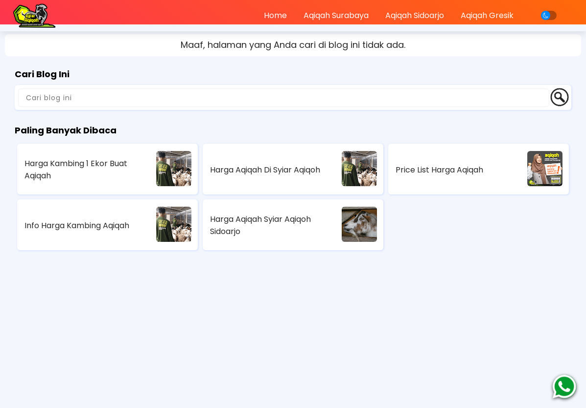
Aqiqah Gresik (487, 15)
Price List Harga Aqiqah (439, 169)
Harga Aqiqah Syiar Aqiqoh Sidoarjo (260, 225)
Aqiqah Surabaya (336, 15)
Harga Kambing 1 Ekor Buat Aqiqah (75, 169)
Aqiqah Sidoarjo (414, 15)
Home (275, 15)
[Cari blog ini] (283, 97)
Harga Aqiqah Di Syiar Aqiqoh (265, 169)
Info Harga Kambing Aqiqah (76, 225)
